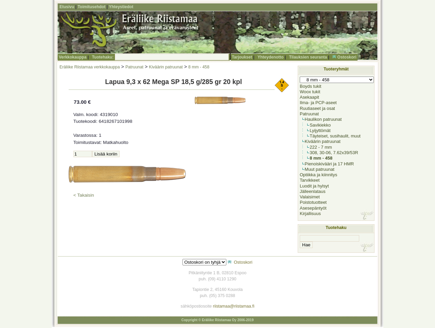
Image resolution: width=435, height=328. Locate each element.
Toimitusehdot (91, 6)
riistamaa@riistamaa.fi (234, 306)
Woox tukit (310, 91)
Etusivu (66, 6)
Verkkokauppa (72, 57)
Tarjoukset (242, 57)
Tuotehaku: (103, 57)
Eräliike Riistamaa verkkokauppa (89, 67)
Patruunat (134, 67)
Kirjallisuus (310, 213)
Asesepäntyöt (313, 208)
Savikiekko (320, 125)
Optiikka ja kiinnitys (318, 174)
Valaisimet (310, 196)
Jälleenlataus (313, 191)
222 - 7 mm (321, 147)
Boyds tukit (310, 86)
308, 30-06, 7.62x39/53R (334, 152)
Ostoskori (346, 57)
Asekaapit (309, 97)
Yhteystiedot (121, 6)
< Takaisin (83, 195)
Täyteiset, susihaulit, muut (335, 135)
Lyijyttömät (320, 130)
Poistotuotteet (313, 202)
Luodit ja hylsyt (314, 185)
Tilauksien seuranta (308, 57)
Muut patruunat (319, 169)
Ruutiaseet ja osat (317, 108)
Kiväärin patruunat (165, 67)
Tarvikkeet (309, 180)
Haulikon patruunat (323, 119)
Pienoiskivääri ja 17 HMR (329, 163)
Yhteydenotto (271, 57)
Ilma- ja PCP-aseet (318, 102)
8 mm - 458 (198, 67)
